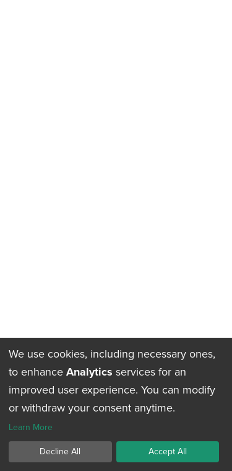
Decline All (60, 451)
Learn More (31, 428)
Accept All (167, 451)
